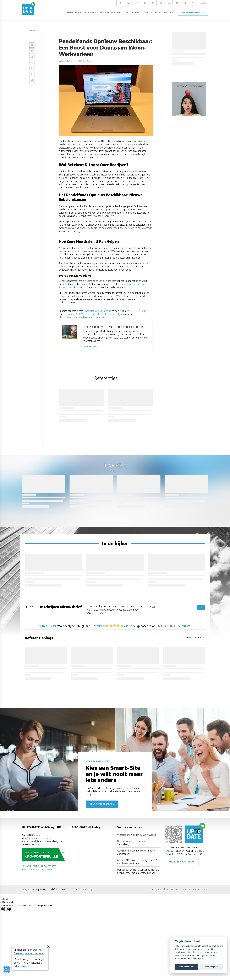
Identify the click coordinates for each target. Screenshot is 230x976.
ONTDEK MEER (90, 346)
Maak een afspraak (182, 861)
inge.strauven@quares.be (98, 310)
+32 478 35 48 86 (138, 310)
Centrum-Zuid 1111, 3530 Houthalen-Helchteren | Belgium (95, 314)
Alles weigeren (211, 967)
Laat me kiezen (195, 959)
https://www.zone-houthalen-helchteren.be (81, 317)
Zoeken (204, 2)
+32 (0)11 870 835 (31, 834)
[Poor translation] (8, 909)
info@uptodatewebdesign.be (37, 838)
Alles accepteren (186, 967)
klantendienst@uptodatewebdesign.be (42, 841)
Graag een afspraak (101, 804)
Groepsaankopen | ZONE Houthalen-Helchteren (112, 326)
